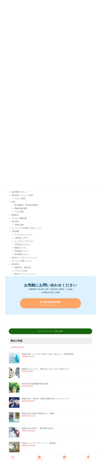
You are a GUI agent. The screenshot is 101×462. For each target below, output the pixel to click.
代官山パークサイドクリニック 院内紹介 (39, 443)
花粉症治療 (19, 225)
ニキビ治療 (19, 212)
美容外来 (15, 264)
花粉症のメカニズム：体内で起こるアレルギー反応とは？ (45, 369)
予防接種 (15, 231)
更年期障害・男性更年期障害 (26, 205)
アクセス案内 (19, 198)
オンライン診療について (22, 261)
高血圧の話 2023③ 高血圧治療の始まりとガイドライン (46, 398)
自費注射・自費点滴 (22, 267)
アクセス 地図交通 (19, 218)
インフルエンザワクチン (24, 241)
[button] (50, 303)
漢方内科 (15, 221)
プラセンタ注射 (20, 271)
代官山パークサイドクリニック (24, 257)
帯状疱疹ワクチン (21, 251)
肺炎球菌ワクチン (19, 192)
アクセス (88, 457)
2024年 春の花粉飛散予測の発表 (35, 384)
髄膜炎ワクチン (20, 248)
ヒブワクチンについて (23, 234)
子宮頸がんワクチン (22, 244)
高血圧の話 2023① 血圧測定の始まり (38, 428)
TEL (64, 457)
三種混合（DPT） (21, 238)
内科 (13, 202)
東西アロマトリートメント (25, 274)
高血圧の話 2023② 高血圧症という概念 (38, 413)
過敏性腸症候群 (20, 208)
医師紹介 (15, 215)
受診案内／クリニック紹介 (23, 195)
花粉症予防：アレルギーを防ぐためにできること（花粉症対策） (48, 354)
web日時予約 (39, 457)
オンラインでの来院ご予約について (26, 228)
